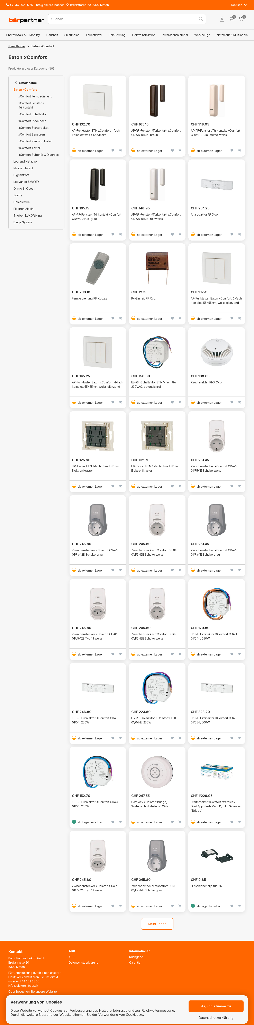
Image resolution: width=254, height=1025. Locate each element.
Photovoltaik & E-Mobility (23, 35)
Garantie (134, 962)
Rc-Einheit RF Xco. (143, 298)
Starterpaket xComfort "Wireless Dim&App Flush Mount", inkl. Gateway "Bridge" (216, 806)
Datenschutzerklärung (83, 962)
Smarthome (72, 35)
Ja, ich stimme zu (216, 1006)
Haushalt (52, 35)
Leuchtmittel (94, 35)
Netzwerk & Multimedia (232, 35)
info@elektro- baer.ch (23, 985)
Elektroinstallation (143, 35)
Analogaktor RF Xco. (204, 214)
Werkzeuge (202, 35)
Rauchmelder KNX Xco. (206, 382)
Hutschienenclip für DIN (206, 886)
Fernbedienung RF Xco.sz (89, 298)
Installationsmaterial (175, 35)
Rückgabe (136, 957)
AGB (71, 957)
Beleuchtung (117, 35)
